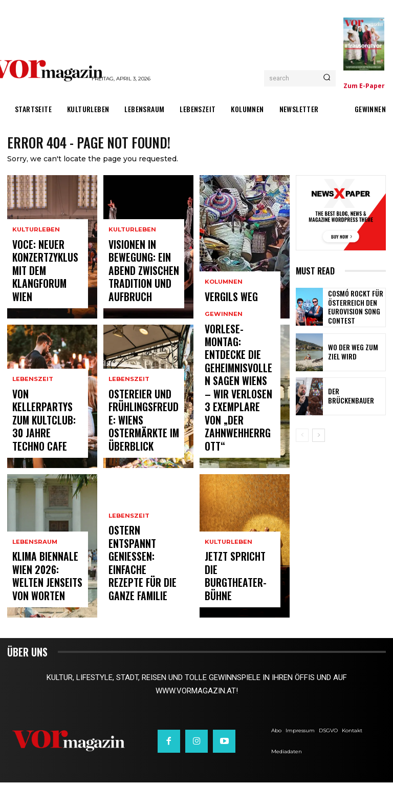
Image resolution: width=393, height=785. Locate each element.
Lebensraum (34, 568)
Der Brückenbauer (351, 397)
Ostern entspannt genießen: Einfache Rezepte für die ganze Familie (141, 585)
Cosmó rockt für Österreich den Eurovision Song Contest (350, 308)
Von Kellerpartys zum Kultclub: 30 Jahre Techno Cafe (43, 440)
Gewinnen (222, 382)
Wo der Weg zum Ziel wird (354, 352)
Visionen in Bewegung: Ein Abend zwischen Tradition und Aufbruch (142, 286)
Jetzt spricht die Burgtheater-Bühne (238, 595)
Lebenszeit (32, 419)
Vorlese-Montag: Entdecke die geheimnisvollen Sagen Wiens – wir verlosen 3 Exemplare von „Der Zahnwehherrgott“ (239, 422)
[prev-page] (302, 435)
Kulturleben (35, 260)
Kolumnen (223, 288)
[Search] (327, 78)
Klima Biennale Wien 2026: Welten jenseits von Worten (47, 590)
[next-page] (318, 435)
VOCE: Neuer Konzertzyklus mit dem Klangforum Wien (44, 286)
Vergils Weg (225, 300)
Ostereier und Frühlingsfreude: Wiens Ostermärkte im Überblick (142, 436)
